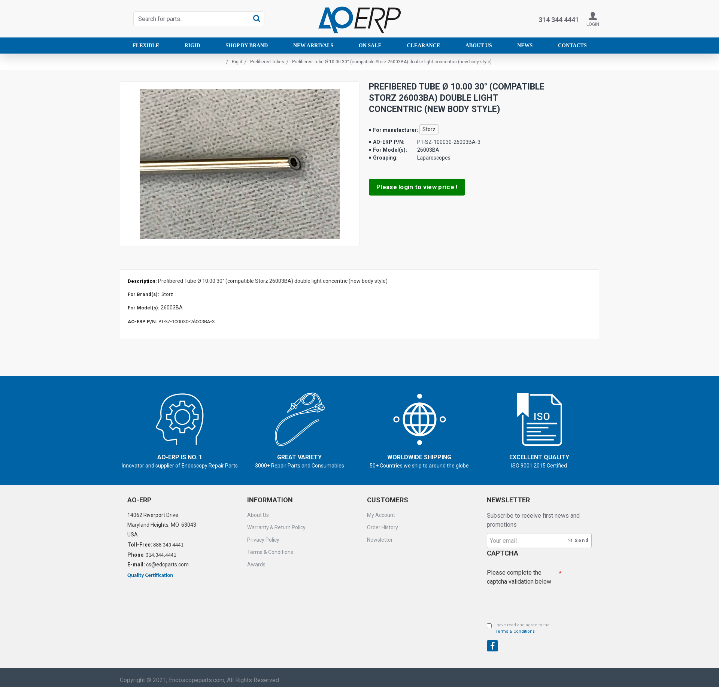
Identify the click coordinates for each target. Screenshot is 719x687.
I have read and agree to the (518, 625)
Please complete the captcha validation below (519, 572)
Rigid (237, 61)
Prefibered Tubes (267, 61)
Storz (429, 129)
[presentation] (539, 634)
